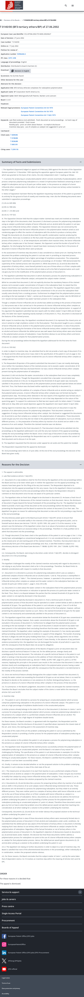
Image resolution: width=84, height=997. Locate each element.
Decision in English (20, 71)
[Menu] (72, 6)
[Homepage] (1, 20)
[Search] (66, 6)
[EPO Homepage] (14, 5)
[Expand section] (80, 892)
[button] (42, 162)
